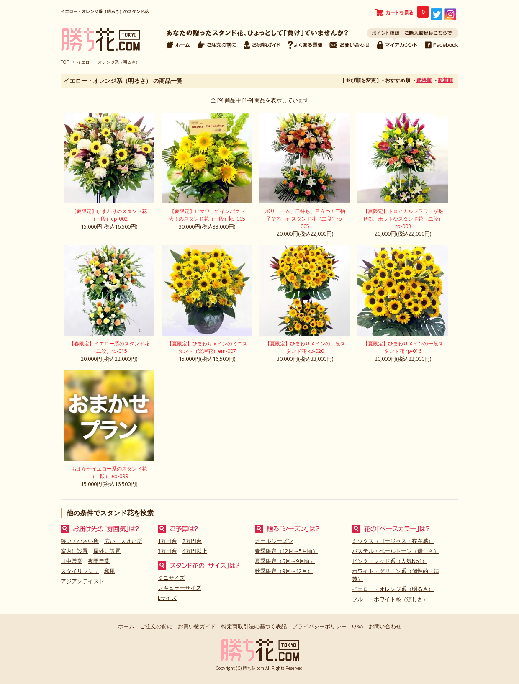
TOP (65, 62)
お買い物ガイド (197, 626)
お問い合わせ (385, 626)
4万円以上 (194, 551)
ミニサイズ (171, 577)
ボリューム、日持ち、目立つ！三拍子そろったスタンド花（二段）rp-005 (305, 219)
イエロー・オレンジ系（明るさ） (108, 62)
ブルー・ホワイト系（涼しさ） (390, 599)
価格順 (424, 80)
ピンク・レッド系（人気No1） (389, 561)
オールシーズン (274, 541)
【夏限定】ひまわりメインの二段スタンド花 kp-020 (305, 347)
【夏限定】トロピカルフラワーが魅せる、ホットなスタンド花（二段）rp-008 (403, 219)
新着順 (445, 80)
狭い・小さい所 (80, 541)
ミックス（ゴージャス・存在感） (393, 541)
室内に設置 (74, 551)
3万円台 (167, 551)
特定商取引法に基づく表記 (254, 626)
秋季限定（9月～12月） (284, 571)
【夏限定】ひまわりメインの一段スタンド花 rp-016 (403, 347)
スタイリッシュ (80, 571)
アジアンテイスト (82, 581)
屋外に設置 (107, 551)
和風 (109, 571)
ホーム (126, 626)
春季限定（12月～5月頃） (286, 551)
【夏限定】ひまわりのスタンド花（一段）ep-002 (109, 215)
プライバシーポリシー (319, 626)
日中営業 (71, 561)
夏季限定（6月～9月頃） (285, 561)
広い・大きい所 (123, 541)
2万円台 (192, 541)
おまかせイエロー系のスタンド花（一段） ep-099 (109, 472)
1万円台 (167, 541)
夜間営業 (99, 561)
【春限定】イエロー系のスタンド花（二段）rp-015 (109, 347)
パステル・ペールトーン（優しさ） (395, 551)
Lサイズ (167, 598)
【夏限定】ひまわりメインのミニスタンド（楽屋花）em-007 (207, 347)
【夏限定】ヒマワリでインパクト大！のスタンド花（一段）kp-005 (207, 215)
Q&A (357, 626)
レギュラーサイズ (179, 587)
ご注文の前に (156, 626)
